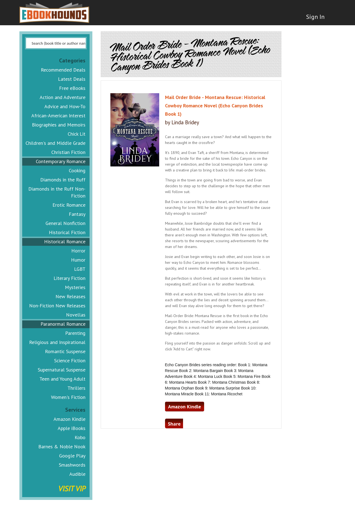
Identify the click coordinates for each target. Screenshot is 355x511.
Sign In (315, 17)
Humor (78, 260)
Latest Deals (71, 79)
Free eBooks (72, 88)
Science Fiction (69, 360)
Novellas (75, 315)
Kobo (80, 437)
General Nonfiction (65, 223)
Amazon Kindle (69, 419)
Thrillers (76, 388)
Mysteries (75, 287)
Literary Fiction (69, 278)
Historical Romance (64, 241)
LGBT (79, 269)
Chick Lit (76, 134)
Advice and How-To (64, 106)
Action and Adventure (62, 97)
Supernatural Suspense (61, 369)
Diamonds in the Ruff (62, 179)
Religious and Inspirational (57, 342)
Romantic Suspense (65, 351)
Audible (77, 474)
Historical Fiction (67, 232)
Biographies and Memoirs (58, 125)
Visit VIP (71, 488)
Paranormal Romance (62, 324)
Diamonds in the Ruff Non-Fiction (56, 192)
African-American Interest (58, 115)
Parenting (75, 333)
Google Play (72, 455)
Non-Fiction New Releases (57, 305)
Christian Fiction (68, 152)
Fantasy (77, 214)
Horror (78, 250)
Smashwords (72, 465)
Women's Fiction (68, 397)
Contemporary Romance (60, 161)
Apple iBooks (71, 428)
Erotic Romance (68, 205)
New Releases (70, 296)
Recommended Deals (63, 70)
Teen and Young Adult (62, 379)
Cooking (77, 170)
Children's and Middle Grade (55, 143)
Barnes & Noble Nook (61, 446)
